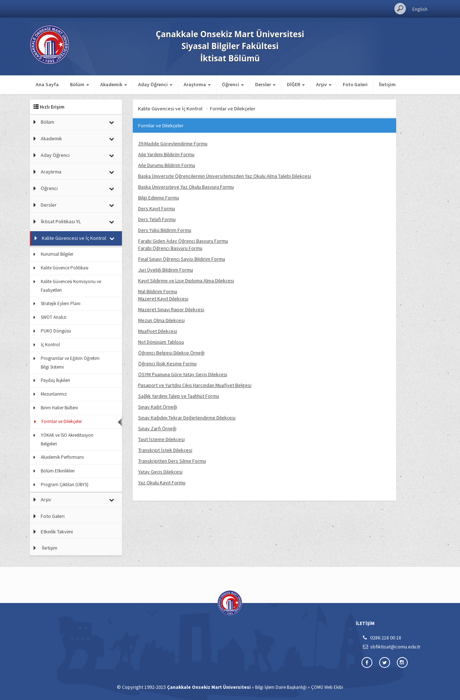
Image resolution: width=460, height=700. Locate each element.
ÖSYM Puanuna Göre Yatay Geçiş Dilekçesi (182, 374)
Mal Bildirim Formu (157, 291)
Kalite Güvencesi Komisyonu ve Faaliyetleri (71, 285)
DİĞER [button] (296, 84)
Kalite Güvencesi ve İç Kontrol (74, 238)
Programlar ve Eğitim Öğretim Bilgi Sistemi (70, 362)
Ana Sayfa (47, 84)
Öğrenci (49, 188)
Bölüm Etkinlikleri (58, 471)
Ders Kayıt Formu (156, 208)
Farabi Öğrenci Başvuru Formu (170, 248)
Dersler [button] (265, 84)
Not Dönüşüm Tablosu (161, 342)
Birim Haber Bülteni (59, 408)
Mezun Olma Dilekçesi (161, 320)
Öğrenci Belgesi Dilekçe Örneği (171, 352)
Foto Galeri (355, 84)
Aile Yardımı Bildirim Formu (166, 154)
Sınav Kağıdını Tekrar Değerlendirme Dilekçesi (187, 417)
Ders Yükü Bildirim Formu (164, 230)
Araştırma (51, 171)
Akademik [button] (113, 84)
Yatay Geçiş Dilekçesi (160, 471)
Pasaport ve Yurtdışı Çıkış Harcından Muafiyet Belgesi (194, 385)
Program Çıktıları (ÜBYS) (64, 484)
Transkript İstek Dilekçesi (165, 450)
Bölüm (47, 122)
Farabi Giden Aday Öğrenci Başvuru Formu (183, 241)
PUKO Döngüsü (56, 331)
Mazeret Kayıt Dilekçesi (163, 298)
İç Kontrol (50, 345)
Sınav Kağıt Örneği (157, 407)
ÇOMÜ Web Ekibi (327, 687)
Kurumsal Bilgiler (57, 254)
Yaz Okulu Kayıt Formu (161, 482)
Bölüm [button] (79, 84)
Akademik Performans (62, 457)
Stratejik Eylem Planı (60, 303)
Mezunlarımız (54, 394)
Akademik (51, 138)
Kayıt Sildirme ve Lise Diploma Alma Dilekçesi (186, 280)
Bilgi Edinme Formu (158, 197)
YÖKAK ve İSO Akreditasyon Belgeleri (67, 439)
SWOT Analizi (53, 317)
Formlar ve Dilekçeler (61, 421)
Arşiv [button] (324, 84)
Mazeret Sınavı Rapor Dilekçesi (171, 309)
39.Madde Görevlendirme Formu (172, 143)
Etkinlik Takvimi (57, 531)
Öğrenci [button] (233, 84)
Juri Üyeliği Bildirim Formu (165, 270)
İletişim (387, 84)
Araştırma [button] (197, 84)
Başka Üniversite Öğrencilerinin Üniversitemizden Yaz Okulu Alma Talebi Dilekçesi (224, 176)
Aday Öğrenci (55, 155)
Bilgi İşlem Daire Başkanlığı (281, 687)
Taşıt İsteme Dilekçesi (161, 439)
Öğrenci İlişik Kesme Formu (167, 363)
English (420, 9)
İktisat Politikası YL (61, 221)
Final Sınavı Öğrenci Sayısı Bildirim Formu (181, 259)
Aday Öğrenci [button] (155, 84)
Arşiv (46, 499)
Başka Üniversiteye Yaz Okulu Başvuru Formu (186, 187)
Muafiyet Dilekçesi (157, 331)
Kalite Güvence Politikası (64, 268)
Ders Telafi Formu (157, 219)
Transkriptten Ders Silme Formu (172, 461)
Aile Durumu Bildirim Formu (166, 165)
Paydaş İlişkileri (55, 380)
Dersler (49, 205)
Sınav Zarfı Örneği (157, 428)
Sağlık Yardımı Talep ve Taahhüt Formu (178, 396)
